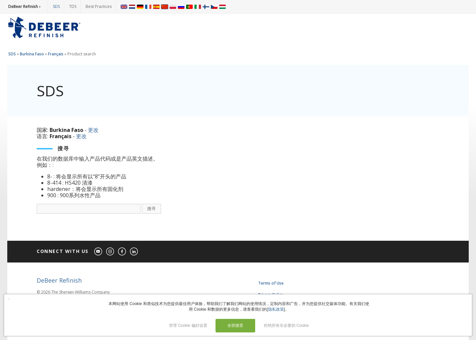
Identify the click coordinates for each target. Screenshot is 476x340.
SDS (56, 6)
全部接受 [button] (235, 325)
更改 (93, 130)
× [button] (9, 299)
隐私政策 (276, 309)
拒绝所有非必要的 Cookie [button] (286, 325)
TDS (72, 6)
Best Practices (99, 6)
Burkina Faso (32, 54)
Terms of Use (271, 283)
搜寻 (151, 208)
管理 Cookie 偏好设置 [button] (188, 325)
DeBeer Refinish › (24, 6)
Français (55, 54)
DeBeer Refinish (59, 280)
